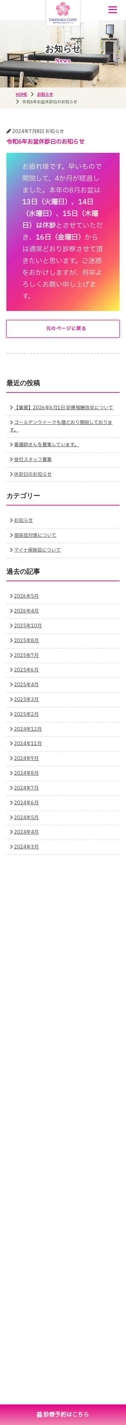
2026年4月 (26, 611)
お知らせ (23, 520)
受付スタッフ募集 (33, 459)
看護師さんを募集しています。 (46, 445)
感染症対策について (35, 535)
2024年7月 (26, 788)
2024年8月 (26, 773)
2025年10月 (28, 626)
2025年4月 (26, 685)
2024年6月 (26, 803)
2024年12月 (28, 729)
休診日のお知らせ (33, 474)
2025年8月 (26, 640)
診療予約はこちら (63, 1415)
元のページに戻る (66, 328)
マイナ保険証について (37, 550)
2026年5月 (26, 596)
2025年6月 (26, 670)
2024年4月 (26, 832)
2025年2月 (26, 714)
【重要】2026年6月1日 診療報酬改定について (63, 408)
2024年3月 (26, 847)
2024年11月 (28, 743)
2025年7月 (26, 655)
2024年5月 (26, 817)
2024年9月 (26, 758)
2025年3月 (26, 699)
